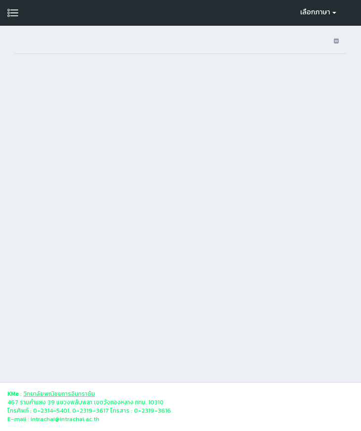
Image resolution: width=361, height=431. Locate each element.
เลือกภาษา (318, 12)
